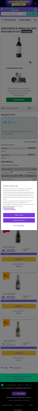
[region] (19, 205)
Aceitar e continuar (19, 220)
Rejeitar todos (19, 215)
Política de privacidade (10, 209)
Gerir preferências (19, 225)
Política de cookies (9, 208)
